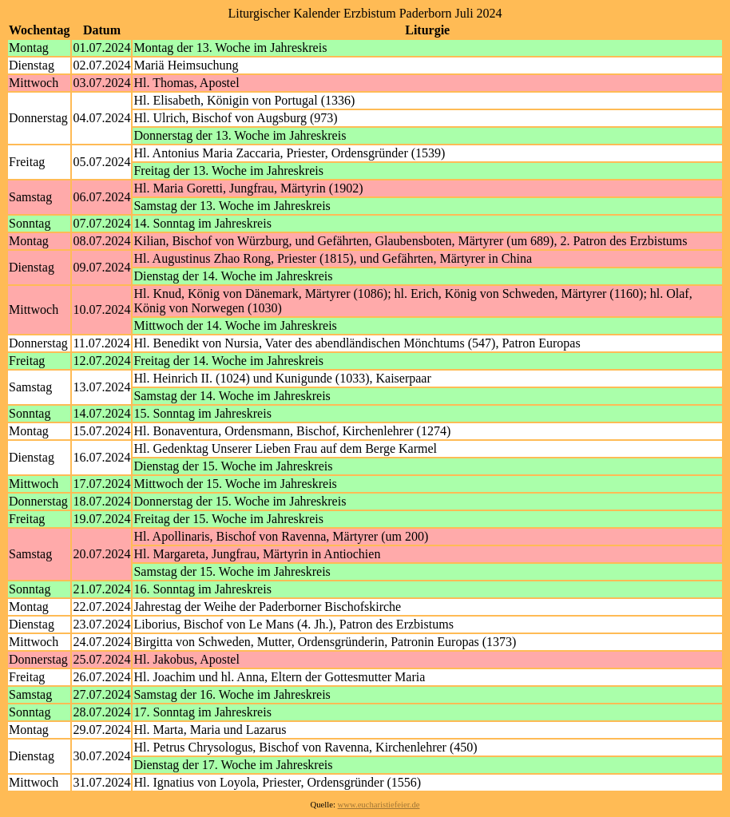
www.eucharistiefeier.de (379, 804)
